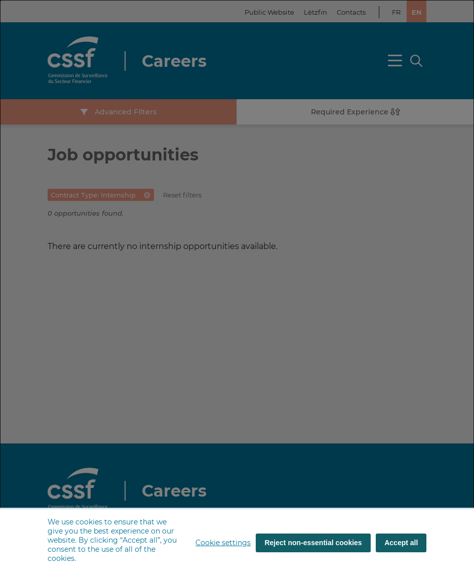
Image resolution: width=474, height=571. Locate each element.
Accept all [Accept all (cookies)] (401, 543)
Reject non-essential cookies (313, 543)
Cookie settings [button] (223, 542)
